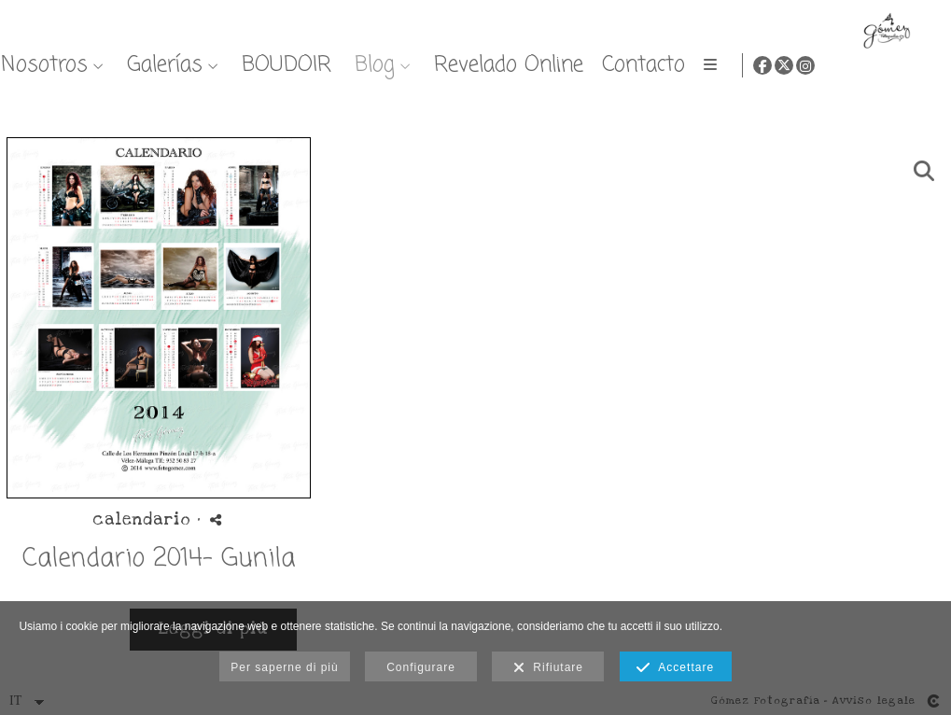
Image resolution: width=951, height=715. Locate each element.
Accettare (675, 668)
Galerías (547, 65)
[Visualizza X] (900, 65)
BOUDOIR (669, 65)
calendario (141, 519)
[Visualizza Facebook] (879, 65)
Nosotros (427, 65)
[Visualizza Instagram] (922, 65)
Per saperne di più (284, 667)
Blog (757, 65)
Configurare (420, 667)
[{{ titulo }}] (159, 317)
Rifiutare (548, 668)
